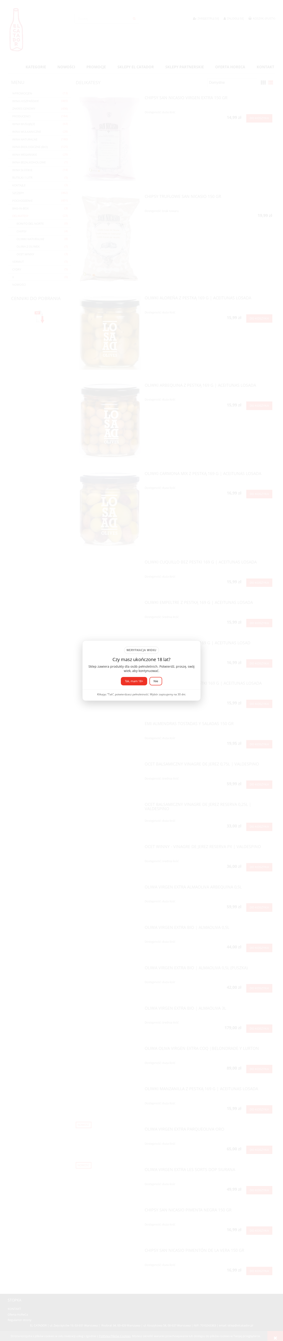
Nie (156, 681)
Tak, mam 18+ (134, 681)
